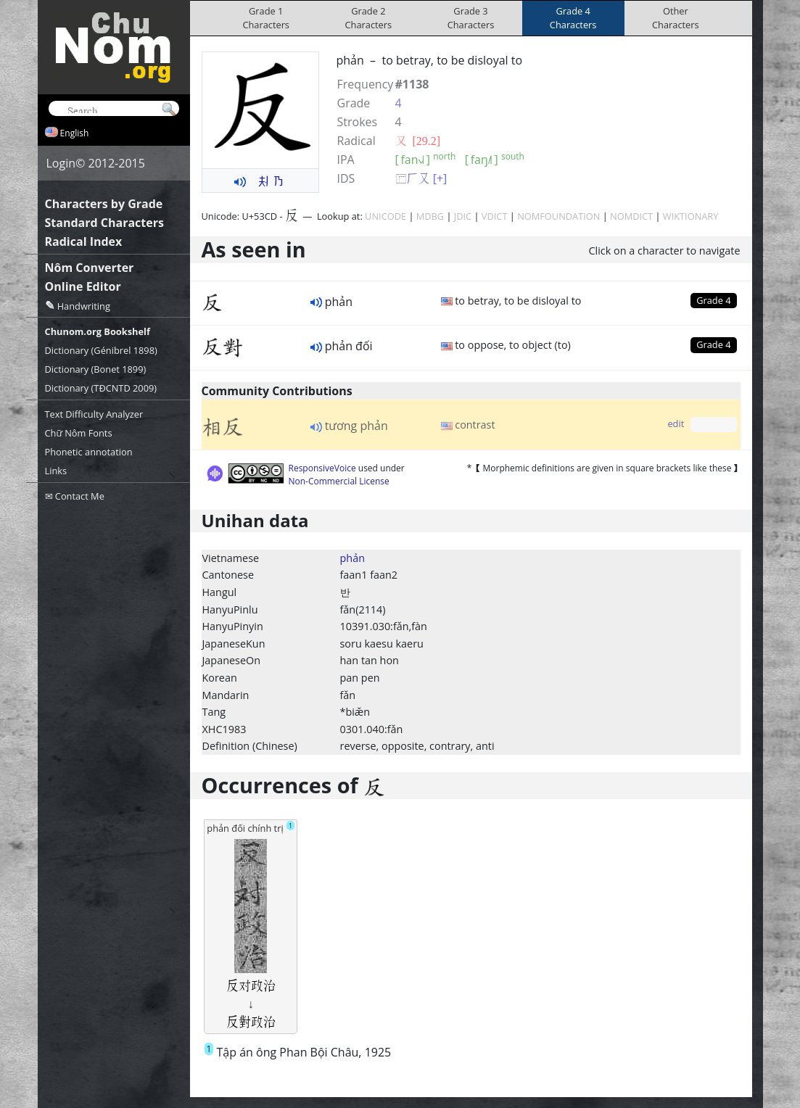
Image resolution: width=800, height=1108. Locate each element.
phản (352, 558)
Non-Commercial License (339, 481)
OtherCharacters (675, 17)
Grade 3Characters (471, 17)
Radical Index (84, 241)
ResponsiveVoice (322, 468)
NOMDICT (631, 216)
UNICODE (385, 216)
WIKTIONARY (691, 216)
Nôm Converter (89, 268)
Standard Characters (104, 223)
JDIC (462, 216)
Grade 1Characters (265, 17)
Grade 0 (713, 424)
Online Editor (83, 286)
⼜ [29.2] (418, 140)
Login (61, 163)
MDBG (430, 216)
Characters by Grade (104, 204)
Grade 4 (713, 300)
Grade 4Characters (573, 17)
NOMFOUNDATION (558, 216)
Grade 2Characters (368, 17)
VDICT (495, 216)
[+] (440, 178)
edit (675, 423)
